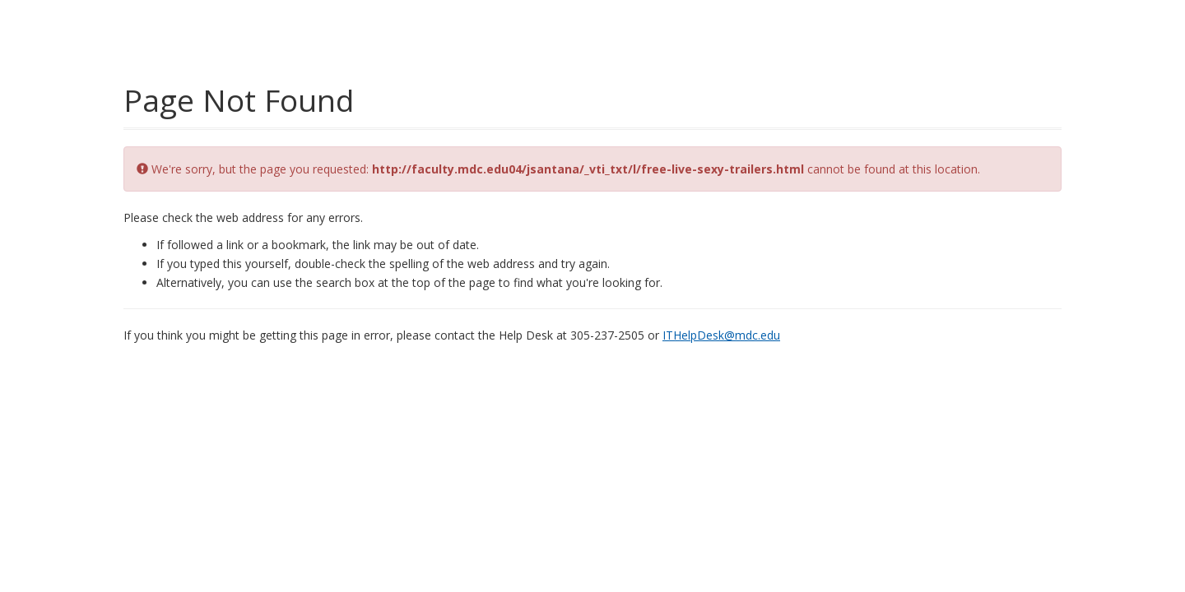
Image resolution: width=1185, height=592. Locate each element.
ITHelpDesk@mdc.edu (721, 335)
